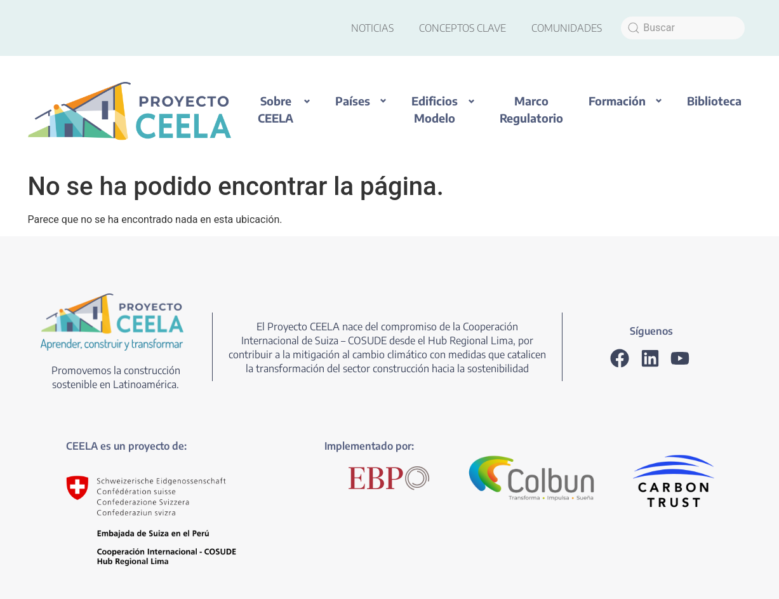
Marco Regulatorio (531, 109)
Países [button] (352, 100)
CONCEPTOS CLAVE (462, 28)
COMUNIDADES (566, 28)
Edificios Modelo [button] (434, 109)
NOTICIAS (372, 28)
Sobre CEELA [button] (275, 109)
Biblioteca (714, 100)
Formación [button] (617, 100)
